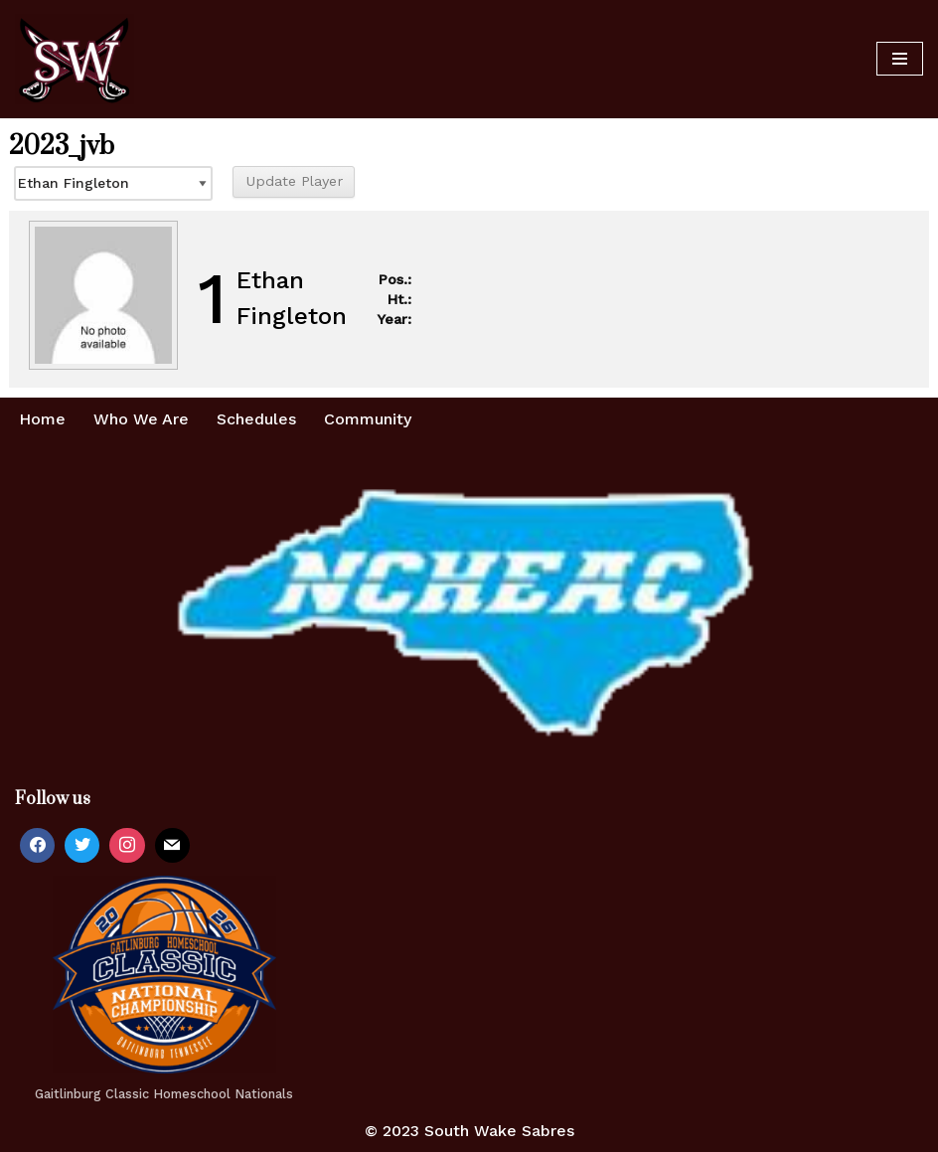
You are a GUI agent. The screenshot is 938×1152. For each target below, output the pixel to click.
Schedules (256, 419)
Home (42, 419)
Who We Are (141, 419)
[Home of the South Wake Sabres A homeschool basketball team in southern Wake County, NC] (74, 59)
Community (367, 419)
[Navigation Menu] (899, 59)
